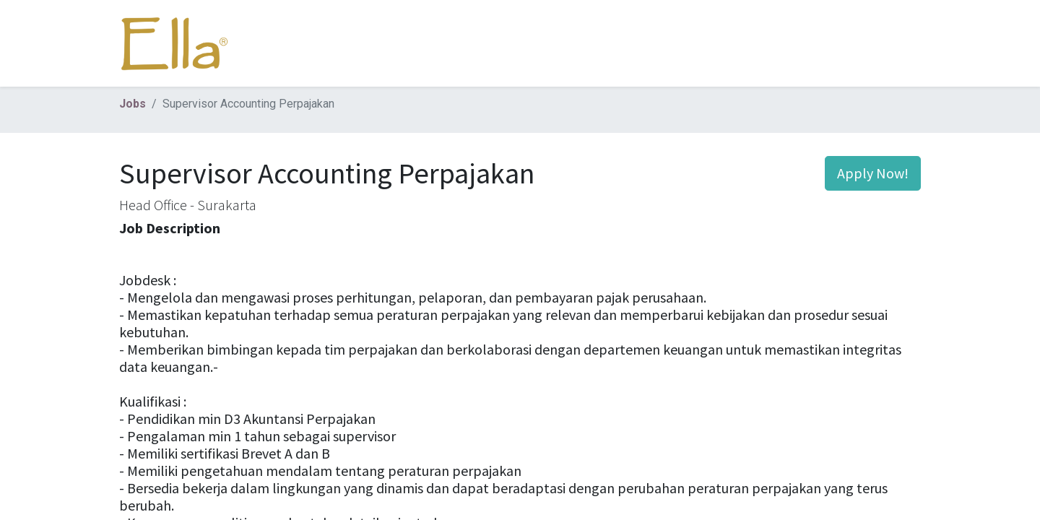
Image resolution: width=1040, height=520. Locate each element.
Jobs (132, 103)
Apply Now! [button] (873, 173)
